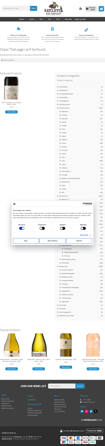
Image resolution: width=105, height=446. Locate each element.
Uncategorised (64, 101)
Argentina (65, 111)
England (64, 139)
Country (32, 19)
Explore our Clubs (80, 19)
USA (63, 192)
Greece (64, 154)
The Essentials (66, 298)
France (64, 143)
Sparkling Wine (66, 245)
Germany (64, 150)
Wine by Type (63, 266)
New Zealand (66, 171)
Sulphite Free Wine (67, 294)
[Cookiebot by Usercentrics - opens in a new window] (84, 203)
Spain (63, 185)
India (63, 157)
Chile (63, 129)
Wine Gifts (62, 309)
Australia (64, 118)
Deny (26, 241)
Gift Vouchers (63, 90)
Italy (63, 161)
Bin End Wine (63, 87)
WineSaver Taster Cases (66, 316)
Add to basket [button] (11, 112)
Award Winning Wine (68, 273)
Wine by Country (64, 108)
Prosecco (67, 256)
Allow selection (52, 241)
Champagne (68, 249)
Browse (22, 19)
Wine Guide (68, 19)
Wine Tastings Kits (65, 312)
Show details (84, 235)
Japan (64, 164)
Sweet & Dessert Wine (68, 259)
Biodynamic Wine (67, 277)
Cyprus (64, 136)
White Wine (65, 263)
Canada (64, 125)
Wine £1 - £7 (65, 199)
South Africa (65, 182)
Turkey (64, 189)
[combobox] (16, 8)
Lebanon (64, 168)
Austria (64, 122)
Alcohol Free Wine (67, 270)
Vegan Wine (65, 301)
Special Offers (63, 97)
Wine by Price (63, 196)
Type (50, 19)
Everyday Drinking (67, 280)
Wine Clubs (62, 305)
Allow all (79, 241)
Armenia (64, 115)
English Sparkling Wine (71, 252)
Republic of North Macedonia (71, 178)
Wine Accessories (64, 104)
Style (42, 19)
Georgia (64, 147)
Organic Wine (66, 291)
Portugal (64, 175)
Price (59, 19)
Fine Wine (65, 284)
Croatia (64, 132)
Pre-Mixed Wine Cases (66, 94)
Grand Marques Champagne (70, 287)
